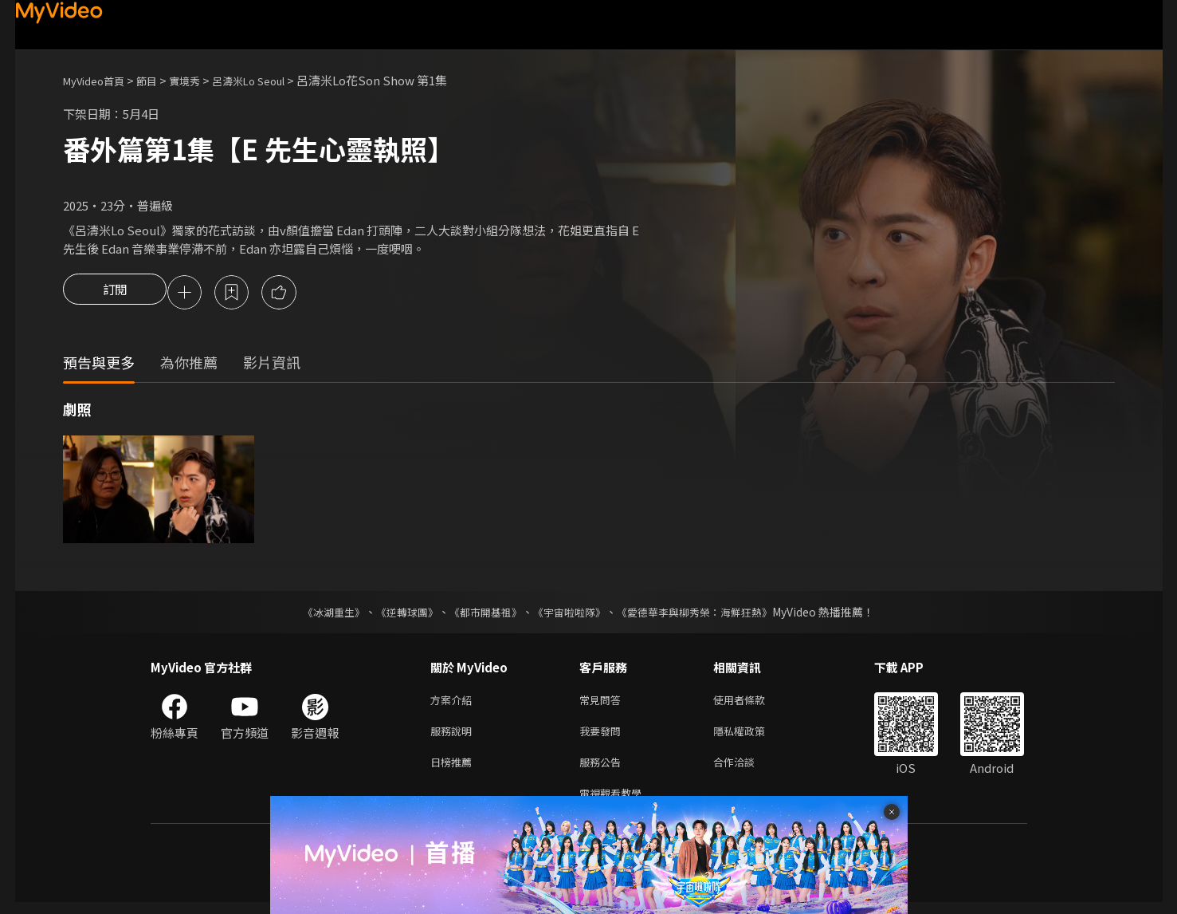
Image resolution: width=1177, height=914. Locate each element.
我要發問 (603, 736)
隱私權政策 (753, 736)
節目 (159, 80)
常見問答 (603, 703)
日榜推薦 (454, 770)
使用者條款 (753, 703)
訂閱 (114, 293)
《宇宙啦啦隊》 (571, 614)
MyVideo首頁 (99, 80)
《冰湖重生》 (320, 614)
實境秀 (201, 80)
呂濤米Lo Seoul (273, 80)
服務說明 (454, 736)
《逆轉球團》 (398, 614)
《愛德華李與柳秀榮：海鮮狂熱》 (705, 614)
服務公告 (603, 770)
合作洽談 (747, 770)
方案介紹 (454, 703)
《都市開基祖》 (482, 614)
